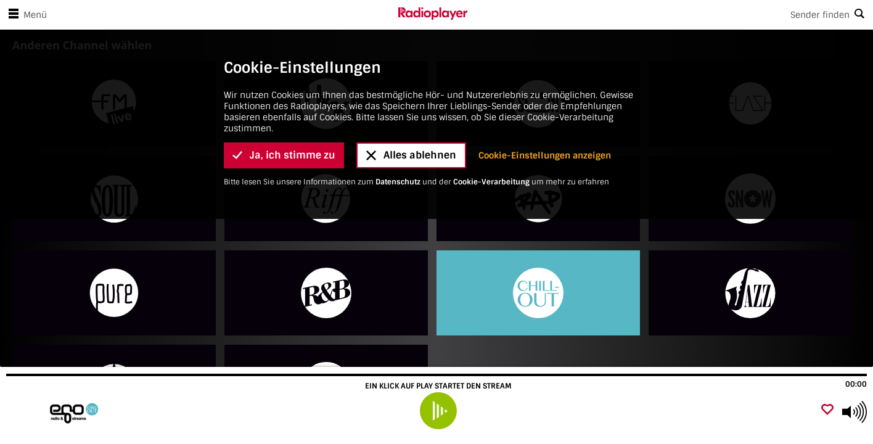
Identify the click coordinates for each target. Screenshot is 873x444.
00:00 (856, 384)
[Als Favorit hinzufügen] (827, 410)
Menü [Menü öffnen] (25, 15)
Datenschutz (397, 182)
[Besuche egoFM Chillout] (75, 412)
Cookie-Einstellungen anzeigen (544, 155)
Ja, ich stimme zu (283, 155)
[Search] (670, 15)
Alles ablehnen (411, 155)
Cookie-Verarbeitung (491, 182)
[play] (438, 410)
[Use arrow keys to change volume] (854, 412)
